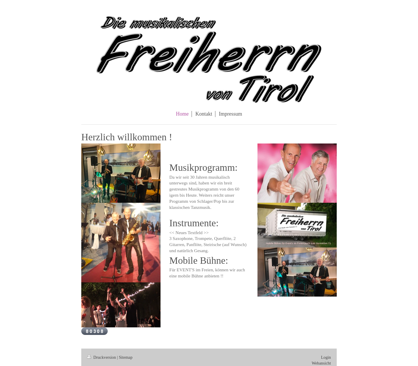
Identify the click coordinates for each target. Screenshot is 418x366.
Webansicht (321, 363)
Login (326, 357)
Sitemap (125, 357)
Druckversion (102, 357)
